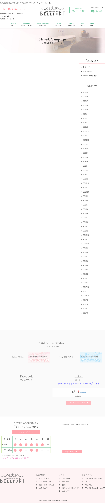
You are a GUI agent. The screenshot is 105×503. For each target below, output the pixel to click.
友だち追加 (96, 11)
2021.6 (85, 105)
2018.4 (85, 270)
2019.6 (85, 209)
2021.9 (85, 92)
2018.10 (86, 244)
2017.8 (85, 304)
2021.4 (85, 114)
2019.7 (85, 205)
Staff (59, 24)
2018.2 (85, 278)
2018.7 (85, 257)
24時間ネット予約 (90, 76)
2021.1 (85, 127)
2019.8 (85, 200)
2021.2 (85, 123)
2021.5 (85, 110)
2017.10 (86, 296)
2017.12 (86, 287)
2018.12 (86, 235)
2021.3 (85, 118)
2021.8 (85, 97)
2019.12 (86, 183)
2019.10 (86, 192)
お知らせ (86, 67)
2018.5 (85, 265)
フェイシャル (65, 478)
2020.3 (85, 170)
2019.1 (85, 231)
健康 (62, 485)
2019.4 (85, 218)
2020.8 (85, 149)
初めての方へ (42, 478)
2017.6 (85, 313)
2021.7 (85, 101)
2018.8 (85, 252)
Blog (82, 24)
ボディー (64, 482)
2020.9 (85, 144)
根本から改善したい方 (69, 488)
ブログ (86, 482)
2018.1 (85, 283)
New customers (43, 24)
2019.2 (85, 226)
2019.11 (86, 188)
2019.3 (85, 222)
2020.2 (85, 175)
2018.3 (85, 274)
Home (13, 24)
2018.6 (85, 261)
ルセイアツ (64, 491)
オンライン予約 (79, 9)
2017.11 (86, 291)
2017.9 (85, 300)
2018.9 (85, 248)
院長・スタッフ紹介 (45, 485)
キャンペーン (88, 71)
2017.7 (85, 309)
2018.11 (86, 239)
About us (26, 24)
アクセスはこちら (97, 7)
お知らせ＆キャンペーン (92, 478)
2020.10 (86, 140)
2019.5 (85, 214)
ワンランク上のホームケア (93, 488)
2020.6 (85, 157)
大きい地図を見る (72, 452)
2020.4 (85, 166)
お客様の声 (41, 488)
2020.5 (85, 162)
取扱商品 (87, 485)
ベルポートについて (45, 482)
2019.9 (85, 196)
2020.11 (86, 136)
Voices (71, 24)
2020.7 (85, 153)
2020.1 (85, 179)
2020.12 (86, 131)
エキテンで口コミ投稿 (79, 402)
